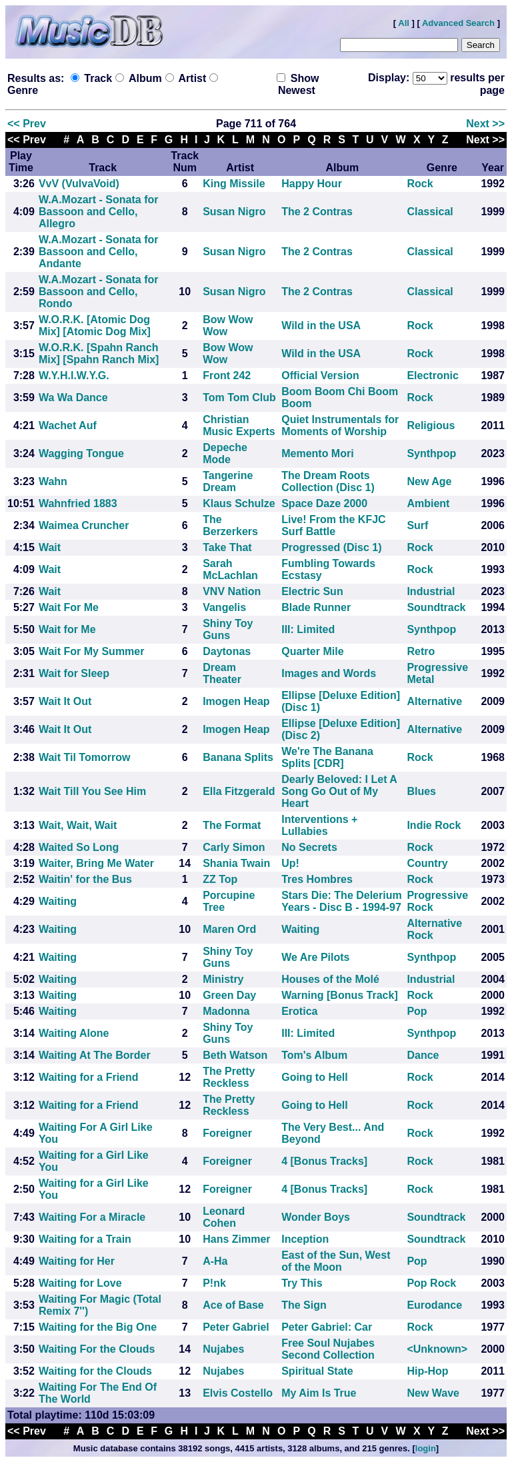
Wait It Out (65, 701)
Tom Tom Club (239, 397)
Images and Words (328, 673)
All (403, 23)
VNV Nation (232, 591)
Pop (417, 1011)
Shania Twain (236, 863)
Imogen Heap (236, 701)
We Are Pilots (315, 957)
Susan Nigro (234, 211)
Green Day (229, 995)
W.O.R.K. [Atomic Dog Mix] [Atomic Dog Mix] (95, 325)
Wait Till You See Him (92, 791)
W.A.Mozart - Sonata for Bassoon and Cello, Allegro (99, 211)
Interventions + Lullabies (319, 825)
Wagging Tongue (81, 453)
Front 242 (227, 375)
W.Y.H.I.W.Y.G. (74, 375)
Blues (421, 791)
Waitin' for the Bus (85, 879)
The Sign (304, 1305)
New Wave (433, 1393)
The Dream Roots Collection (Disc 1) (328, 481)
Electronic (432, 375)
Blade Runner (316, 607)
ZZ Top (220, 879)
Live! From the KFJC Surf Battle (333, 525)
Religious (431, 425)
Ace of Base (233, 1305)
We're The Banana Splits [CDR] (327, 757)
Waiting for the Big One (98, 1327)
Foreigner (227, 1133)
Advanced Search (458, 23)
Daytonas (227, 651)
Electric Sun (312, 591)
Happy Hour (311, 183)
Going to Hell (314, 1077)
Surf (417, 525)
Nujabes (223, 1349)
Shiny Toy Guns (228, 629)
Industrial (431, 591)
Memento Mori (317, 453)
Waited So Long (79, 847)
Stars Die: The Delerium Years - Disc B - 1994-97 (341, 901)
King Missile (234, 183)
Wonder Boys (315, 1217)
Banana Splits (238, 757)
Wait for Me (67, 629)
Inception (305, 1239)
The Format (232, 825)
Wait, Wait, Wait (78, 825)
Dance (423, 1055)
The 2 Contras (317, 211)
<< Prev (26, 123)
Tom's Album (314, 1055)
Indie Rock (434, 825)
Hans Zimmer (236, 1239)
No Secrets (309, 847)
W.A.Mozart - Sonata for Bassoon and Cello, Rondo (99, 291)
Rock (420, 183)
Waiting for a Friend (89, 1077)
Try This (301, 1283)
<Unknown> (437, 1349)
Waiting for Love (80, 1283)
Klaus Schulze (239, 503)
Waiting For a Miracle (92, 1217)
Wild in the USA (321, 325)
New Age (429, 481)
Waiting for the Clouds (95, 1371)
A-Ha (215, 1261)
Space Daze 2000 (324, 503)
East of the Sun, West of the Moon (335, 1261)
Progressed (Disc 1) (331, 547)
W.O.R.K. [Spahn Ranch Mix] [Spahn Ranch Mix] (99, 353)
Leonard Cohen (224, 1217)
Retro (421, 651)
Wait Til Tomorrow (84, 757)
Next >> (485, 123)
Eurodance (434, 1305)
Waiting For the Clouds (97, 1349)
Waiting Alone (74, 1033)
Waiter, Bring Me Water (96, 863)
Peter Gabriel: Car (326, 1327)
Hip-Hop (427, 1371)
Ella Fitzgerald (239, 791)
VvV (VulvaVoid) (79, 183)
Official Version (320, 375)
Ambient (428, 503)
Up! (290, 863)
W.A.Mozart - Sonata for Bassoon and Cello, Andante (99, 251)
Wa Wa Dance (73, 397)
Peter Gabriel (236, 1327)
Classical (430, 211)
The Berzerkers (230, 525)
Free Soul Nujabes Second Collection (328, 1349)
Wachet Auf (68, 425)
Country (427, 863)
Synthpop (431, 453)
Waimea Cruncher (84, 525)
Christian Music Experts (239, 425)
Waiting (58, 901)
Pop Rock (431, 1283)
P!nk (214, 1283)
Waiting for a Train (85, 1239)
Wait (50, 547)
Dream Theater (222, 673)
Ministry (223, 979)
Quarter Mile (312, 651)
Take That (227, 547)
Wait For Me (69, 607)
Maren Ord (229, 929)
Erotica (299, 1011)
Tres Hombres (317, 879)
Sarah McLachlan (230, 569)
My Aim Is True (318, 1393)
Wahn (53, 481)
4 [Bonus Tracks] (324, 1161)
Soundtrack (436, 607)
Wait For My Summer (92, 651)
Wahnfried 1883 (78, 503)
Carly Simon (234, 847)
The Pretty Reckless (229, 1077)
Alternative (434, 701)
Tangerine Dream (228, 481)
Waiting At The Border (95, 1055)
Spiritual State (317, 1371)
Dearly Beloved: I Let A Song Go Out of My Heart (339, 791)
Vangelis (224, 607)
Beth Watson (235, 1055)
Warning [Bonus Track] (339, 995)
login (425, 1448)
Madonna (226, 1011)
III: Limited (308, 629)
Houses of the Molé (330, 979)
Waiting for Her (77, 1261)
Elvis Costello (238, 1393)
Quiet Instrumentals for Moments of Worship (340, 425)
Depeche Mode (225, 453)
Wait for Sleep (74, 673)
